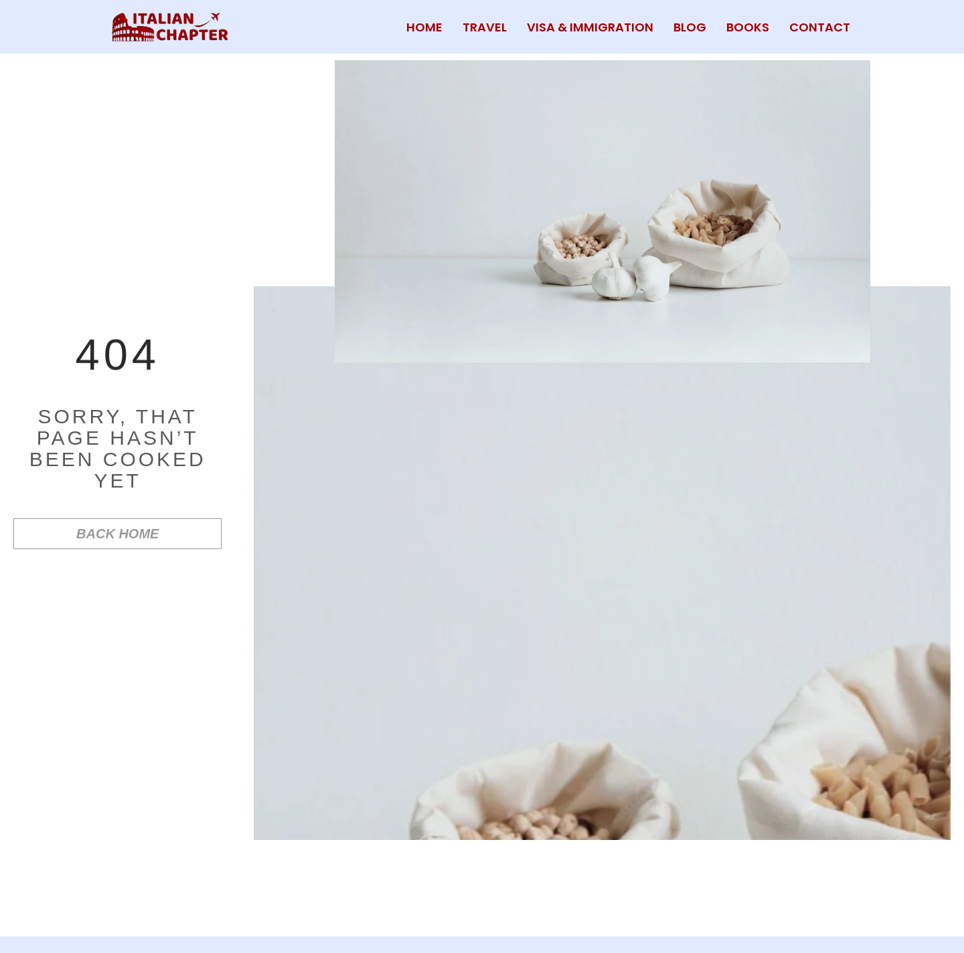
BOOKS (747, 27)
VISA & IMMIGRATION (590, 27)
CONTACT (819, 27)
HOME (424, 27)
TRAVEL (485, 27)
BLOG (689, 27)
